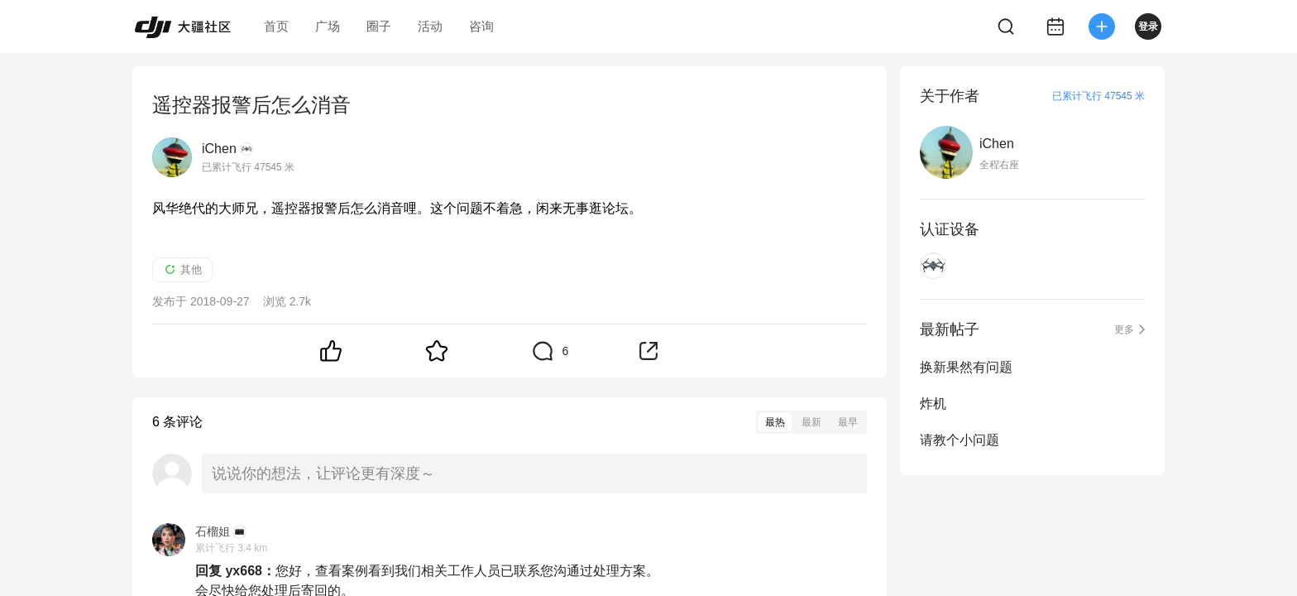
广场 (327, 26)
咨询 (481, 26)
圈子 (378, 26)
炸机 (933, 404)
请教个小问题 (959, 440)
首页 (276, 26)
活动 (430, 26)
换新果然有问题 (966, 367)
